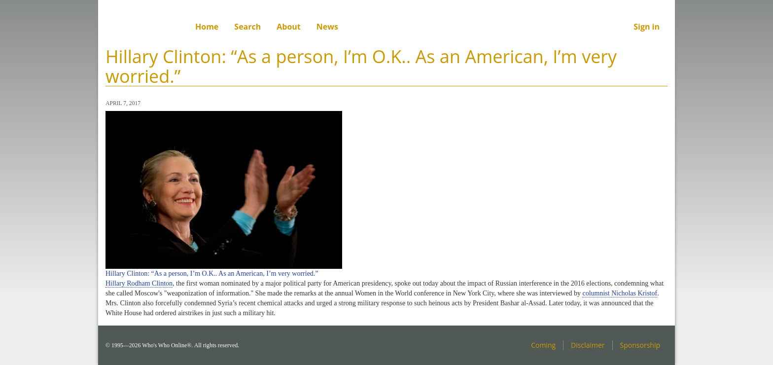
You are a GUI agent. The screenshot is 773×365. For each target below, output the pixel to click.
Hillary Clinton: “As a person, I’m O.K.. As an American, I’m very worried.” (211, 273)
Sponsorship (640, 345)
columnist (596, 293)
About (289, 27)
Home (206, 27)
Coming (543, 345)
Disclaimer (587, 345)
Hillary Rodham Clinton (139, 283)
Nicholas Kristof (634, 293)
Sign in (646, 27)
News (327, 27)
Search (247, 27)
